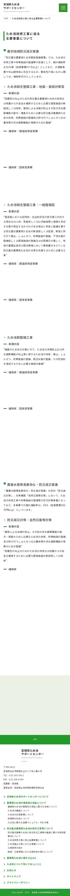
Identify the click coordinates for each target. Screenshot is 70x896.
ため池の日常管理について (20, 814)
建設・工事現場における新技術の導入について (30, 851)
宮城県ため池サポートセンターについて (28, 796)
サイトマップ (14, 876)
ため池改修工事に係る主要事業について (27, 839)
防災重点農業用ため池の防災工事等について (30, 828)
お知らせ (11, 870)
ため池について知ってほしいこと (24, 864)
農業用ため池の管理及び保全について (26, 802)
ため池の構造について (18, 810)
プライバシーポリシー (18, 882)
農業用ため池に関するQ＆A (21, 857)
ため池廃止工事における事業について (26, 843)
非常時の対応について (18, 818)
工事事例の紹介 (15, 847)
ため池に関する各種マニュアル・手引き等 (28, 822)
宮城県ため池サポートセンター (35, 755)
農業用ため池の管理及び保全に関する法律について (32, 806)
